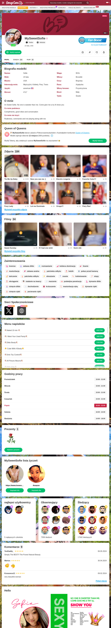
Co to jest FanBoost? (99, 45)
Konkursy (62, 8)
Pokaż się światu (75, 8)
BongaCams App (90, 8)
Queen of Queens (82, 133)
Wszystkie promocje (48, 8)
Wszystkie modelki (9, 8)
